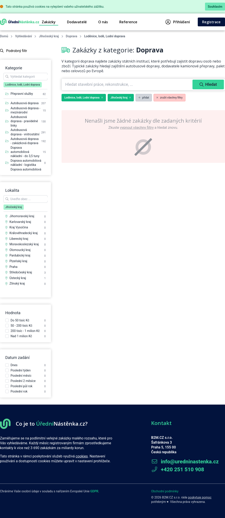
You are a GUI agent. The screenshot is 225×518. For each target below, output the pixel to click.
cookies (82, 456)
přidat (143, 97)
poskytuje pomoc (200, 497)
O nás (103, 22)
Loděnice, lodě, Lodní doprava (83, 97)
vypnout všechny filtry (137, 127)
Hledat (208, 84)
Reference (128, 22)
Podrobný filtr (13, 51)
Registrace (211, 22)
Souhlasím (215, 6)
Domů (4, 36)
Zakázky (49, 22)
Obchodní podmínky (164, 491)
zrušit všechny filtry (169, 97)
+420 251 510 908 (177, 469)
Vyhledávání (23, 36)
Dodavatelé (77, 22)
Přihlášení (177, 22)
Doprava (71, 36)
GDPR (94, 491)
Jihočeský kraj (49, 36)
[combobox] (127, 84)
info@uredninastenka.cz (185, 462)
